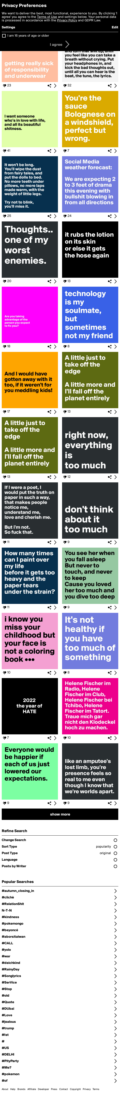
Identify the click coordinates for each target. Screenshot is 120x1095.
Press (54, 1089)
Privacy (87, 1089)
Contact (63, 1089)
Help (12, 1089)
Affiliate (31, 1089)
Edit (115, 27)
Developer (43, 1089)
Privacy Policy (67, 20)
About (5, 1089)
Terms (96, 1089)
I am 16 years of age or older (28, 36)
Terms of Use (47, 17)
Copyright (75, 1089)
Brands (21, 1089)
